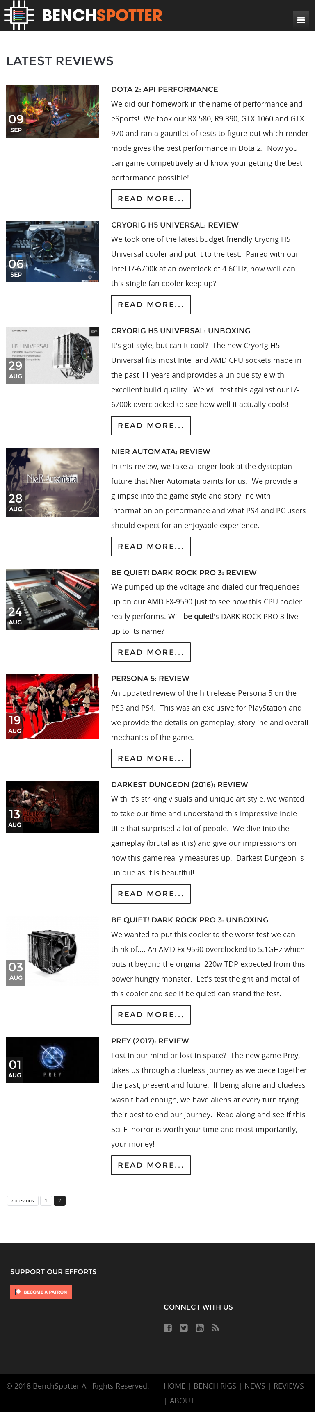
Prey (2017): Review (150, 1040)
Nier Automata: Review (160, 451)
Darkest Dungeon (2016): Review (179, 784)
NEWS (254, 1386)
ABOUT (182, 1400)
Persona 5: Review (150, 678)
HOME (174, 1386)
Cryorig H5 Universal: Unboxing (181, 330)
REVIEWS (289, 1386)
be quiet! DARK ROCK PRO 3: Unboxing (190, 920)
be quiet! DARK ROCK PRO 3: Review (184, 572)
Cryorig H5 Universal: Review (175, 225)
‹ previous (22, 1200)
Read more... (151, 198)
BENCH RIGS (215, 1386)
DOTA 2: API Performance (164, 89)
